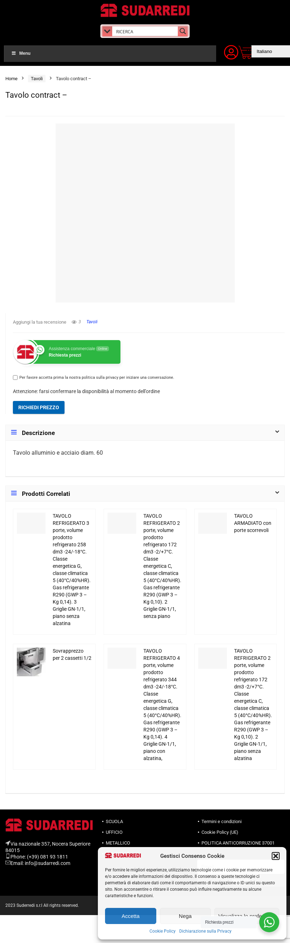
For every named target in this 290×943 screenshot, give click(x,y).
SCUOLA (114, 821)
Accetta (130, 916)
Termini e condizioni (221, 821)
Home (11, 78)
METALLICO (118, 843)
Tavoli (37, 78)
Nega (185, 916)
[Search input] (145, 31)
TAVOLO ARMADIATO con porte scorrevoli (252, 523)
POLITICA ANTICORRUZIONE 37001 (238, 843)
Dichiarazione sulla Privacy (205, 931)
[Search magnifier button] (183, 31)
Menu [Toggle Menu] (20, 53)
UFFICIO (114, 832)
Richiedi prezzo (38, 407)
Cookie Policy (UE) (219, 832)
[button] (275, 856)
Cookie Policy (162, 931)
